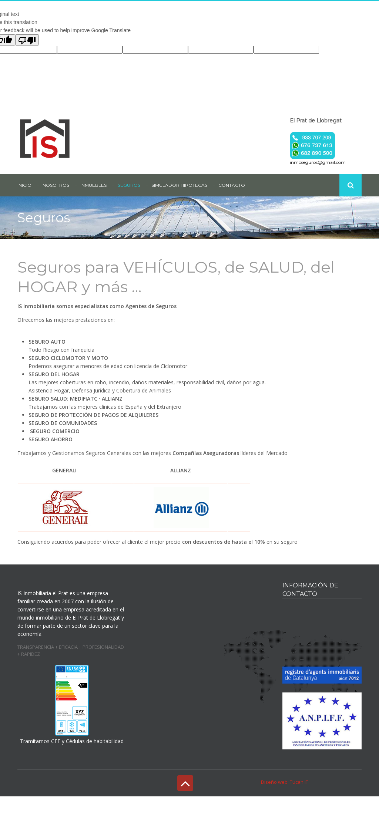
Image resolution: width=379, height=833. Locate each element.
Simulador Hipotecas (179, 185)
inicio (24, 185)
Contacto (231, 185)
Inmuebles (93, 185)
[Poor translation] (27, 39)
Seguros (129, 185)
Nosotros (56, 185)
